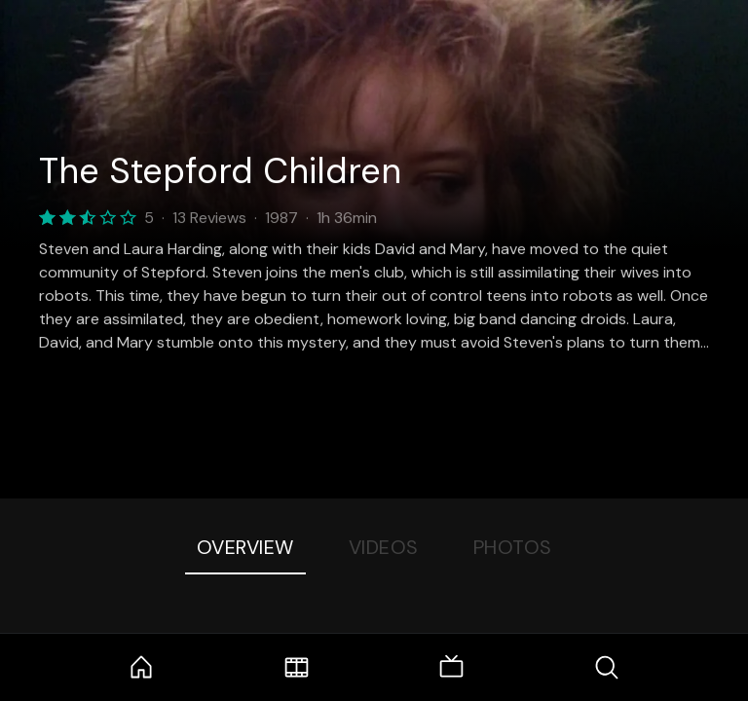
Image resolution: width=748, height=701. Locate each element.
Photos (512, 547)
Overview (245, 547)
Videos (384, 547)
